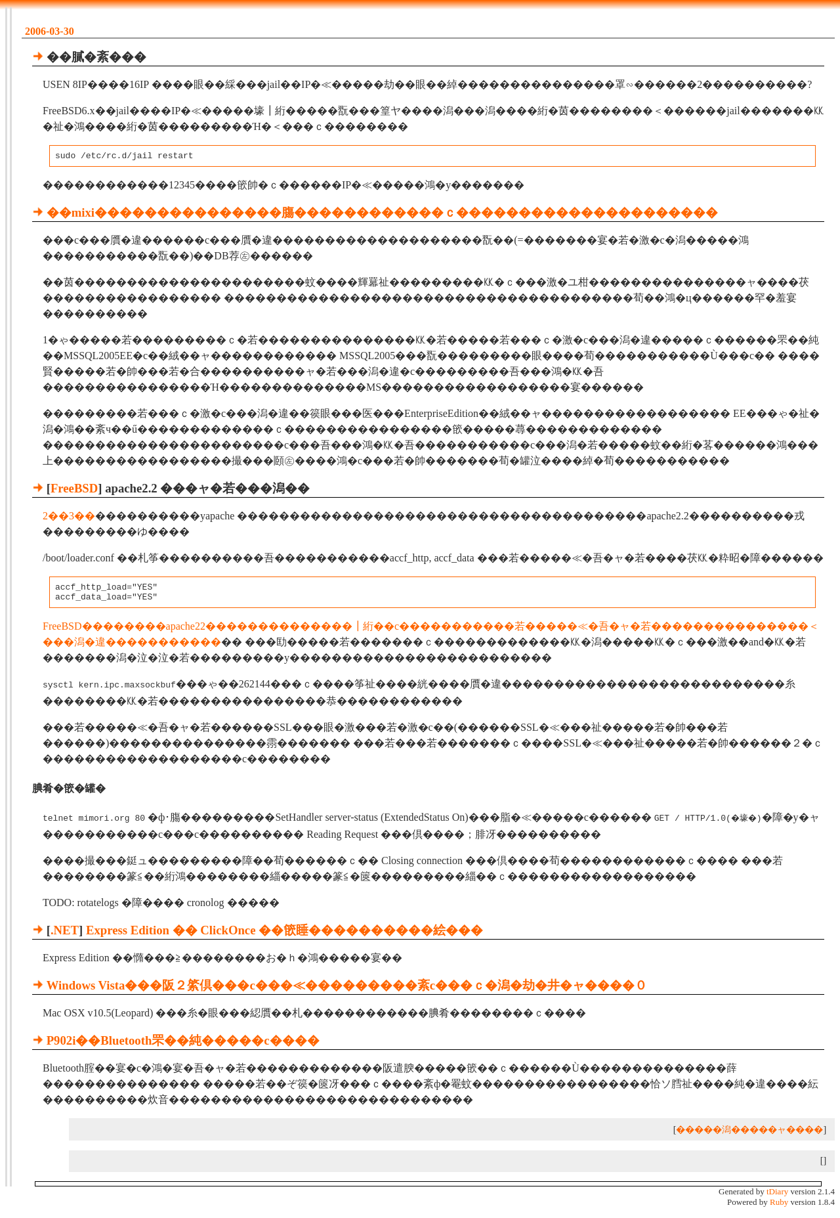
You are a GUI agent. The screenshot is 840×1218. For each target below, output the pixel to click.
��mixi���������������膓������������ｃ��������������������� (382, 214)
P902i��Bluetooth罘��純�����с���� (183, 1044)
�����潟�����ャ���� (749, 1132)
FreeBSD (74, 490)
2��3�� (69, 517)
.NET (65, 933)
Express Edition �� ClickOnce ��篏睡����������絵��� (284, 933)
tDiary (777, 1195)
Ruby (779, 1205)
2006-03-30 (49, 31)
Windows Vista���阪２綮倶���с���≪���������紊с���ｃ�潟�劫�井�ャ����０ (347, 988)
